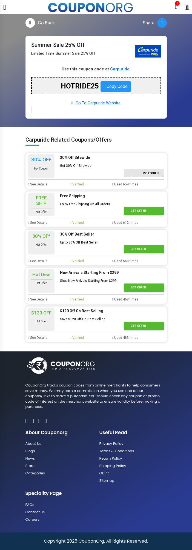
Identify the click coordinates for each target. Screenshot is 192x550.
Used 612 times (125, 223)
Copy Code (116, 86)
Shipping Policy (112, 465)
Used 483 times (125, 338)
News (30, 458)
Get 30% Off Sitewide (75, 166)
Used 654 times (125, 184)
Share (155, 23)
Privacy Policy (111, 443)
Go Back (40, 23)
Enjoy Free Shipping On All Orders (85, 204)
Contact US (35, 512)
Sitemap (106, 480)
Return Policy (110, 458)
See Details (37, 184)
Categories (35, 473)
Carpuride (120, 69)
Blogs (30, 451)
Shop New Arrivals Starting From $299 (88, 281)
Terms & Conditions (116, 451)
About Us (33, 443)
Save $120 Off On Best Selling (82, 319)
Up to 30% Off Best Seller (79, 242)
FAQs (29, 504)
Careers (32, 519)
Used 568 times (125, 261)
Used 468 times (125, 299)
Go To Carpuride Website (96, 103)
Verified (77, 184)
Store (30, 465)
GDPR (104, 473)
